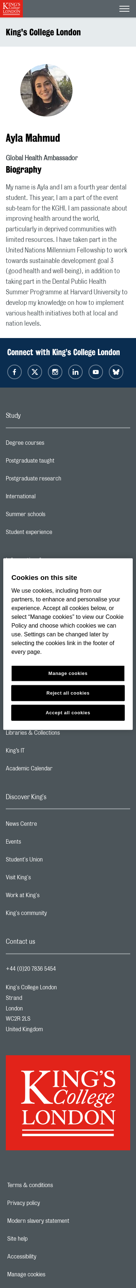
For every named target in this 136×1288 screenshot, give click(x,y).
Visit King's (47, 879)
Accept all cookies (68, 712)
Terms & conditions (55, 1185)
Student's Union (53, 861)
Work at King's (51, 897)
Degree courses (54, 444)
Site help (42, 1239)
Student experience (58, 534)
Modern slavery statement (63, 1221)
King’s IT (44, 752)
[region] (67, 644)
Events (42, 843)
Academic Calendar (58, 770)
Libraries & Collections (62, 734)
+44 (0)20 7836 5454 (31, 969)
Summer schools (54, 516)
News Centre (50, 825)
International (49, 498)
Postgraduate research (62, 480)
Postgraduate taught (59, 462)
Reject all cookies (68, 692)
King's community (55, 915)
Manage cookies (51, 1274)
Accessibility (46, 1257)
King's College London (43, 32)
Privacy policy (48, 1203)
